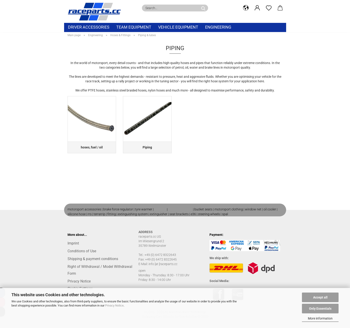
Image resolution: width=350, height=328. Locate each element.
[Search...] (203, 8)
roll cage (160, 209)
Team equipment (133, 27)
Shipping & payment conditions (93, 259)
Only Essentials (320, 308)
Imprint (73, 243)
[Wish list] (268, 8)
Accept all (320, 297)
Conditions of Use (82, 251)
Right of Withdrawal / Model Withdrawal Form (100, 270)
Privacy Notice (114, 305)
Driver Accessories (88, 27)
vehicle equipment (178, 27)
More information (320, 318)
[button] (246, 8)
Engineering (218, 27)
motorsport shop (180, 209)
